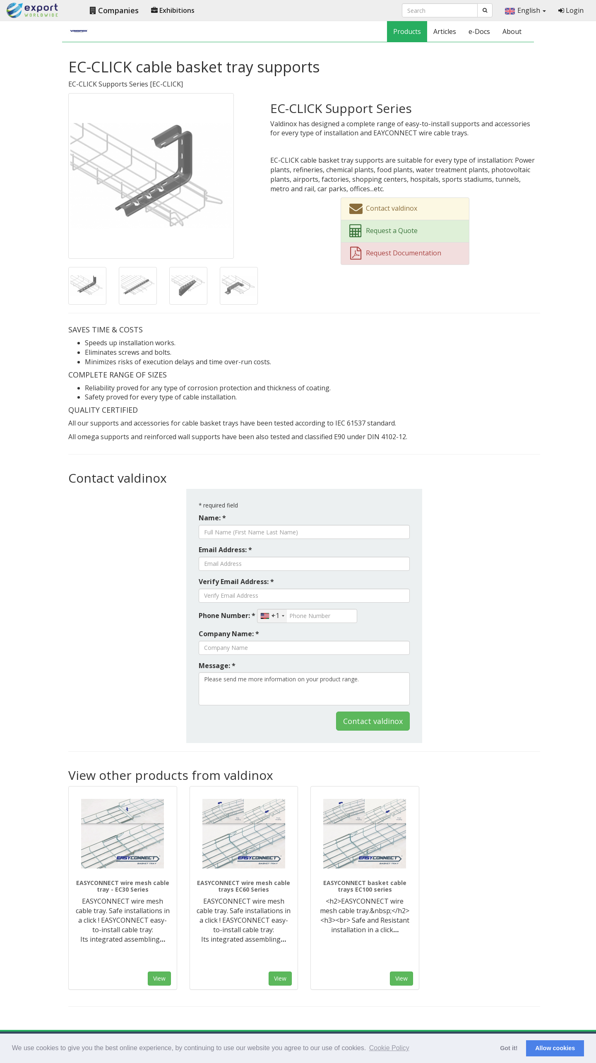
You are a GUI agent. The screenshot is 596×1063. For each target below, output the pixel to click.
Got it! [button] (508, 1048)
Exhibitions (173, 10)
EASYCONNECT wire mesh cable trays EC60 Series (243, 886)
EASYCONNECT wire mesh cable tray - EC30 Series (122, 886)
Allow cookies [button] (555, 1048)
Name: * (212, 517)
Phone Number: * (227, 615)
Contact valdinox (373, 721)
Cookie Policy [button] (389, 1047)
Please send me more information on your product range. (304, 688)
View (159, 978)
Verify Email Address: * (236, 581)
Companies (114, 10)
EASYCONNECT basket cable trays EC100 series (364, 886)
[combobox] (272, 616)
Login (571, 10)
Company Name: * (229, 633)
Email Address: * (225, 549)
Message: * (217, 665)
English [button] (525, 10)
